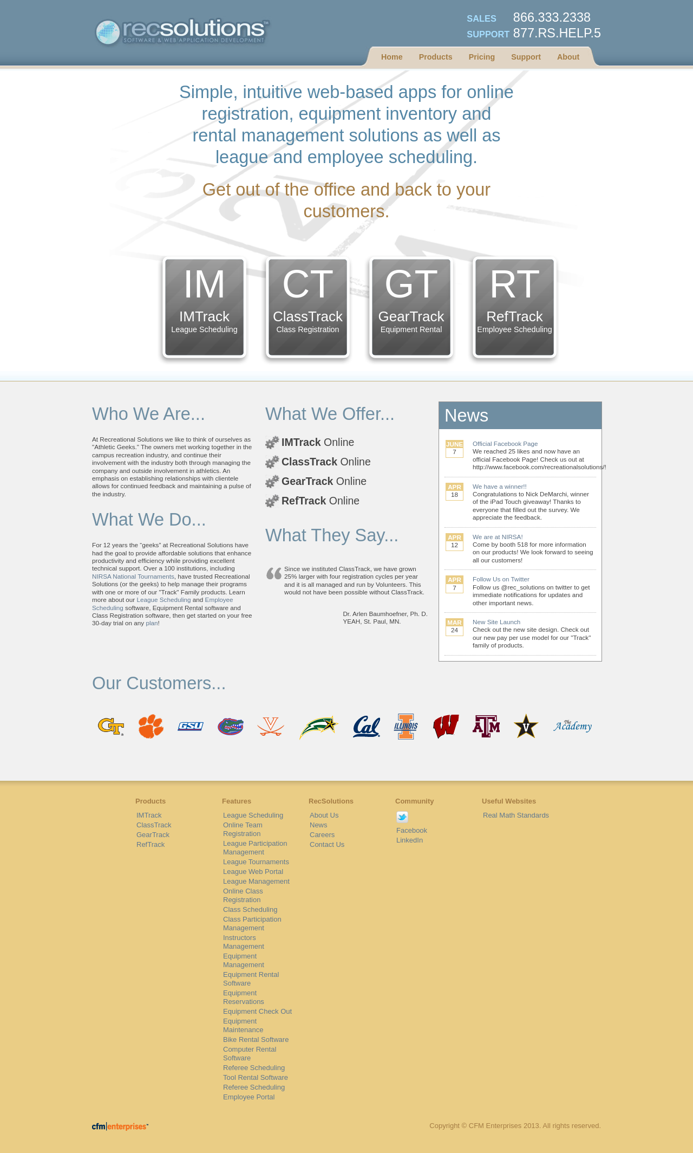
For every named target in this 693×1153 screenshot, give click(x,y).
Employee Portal (248, 1097)
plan (152, 622)
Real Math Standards (516, 815)
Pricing (482, 57)
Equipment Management (243, 960)
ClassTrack (154, 825)
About (568, 57)
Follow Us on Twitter (501, 578)
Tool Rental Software (255, 1077)
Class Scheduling (250, 909)
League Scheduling (164, 599)
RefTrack (150, 844)
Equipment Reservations (243, 997)
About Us (324, 815)
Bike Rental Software (256, 1039)
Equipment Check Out (257, 1011)
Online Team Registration (243, 829)
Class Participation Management (252, 923)
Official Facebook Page (505, 443)
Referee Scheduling (254, 1068)
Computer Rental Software (249, 1053)
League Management (256, 881)
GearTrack (152, 835)
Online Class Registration (243, 895)
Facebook (411, 830)
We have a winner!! (500, 486)
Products (436, 57)
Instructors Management (243, 942)
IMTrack (148, 815)
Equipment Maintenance (243, 1025)
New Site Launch (496, 621)
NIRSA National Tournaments (133, 576)
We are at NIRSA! (498, 536)
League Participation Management (255, 847)
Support (526, 57)
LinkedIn (409, 840)
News (319, 825)
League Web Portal (253, 871)
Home (392, 57)
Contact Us (327, 844)
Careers (322, 835)
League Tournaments (256, 862)
